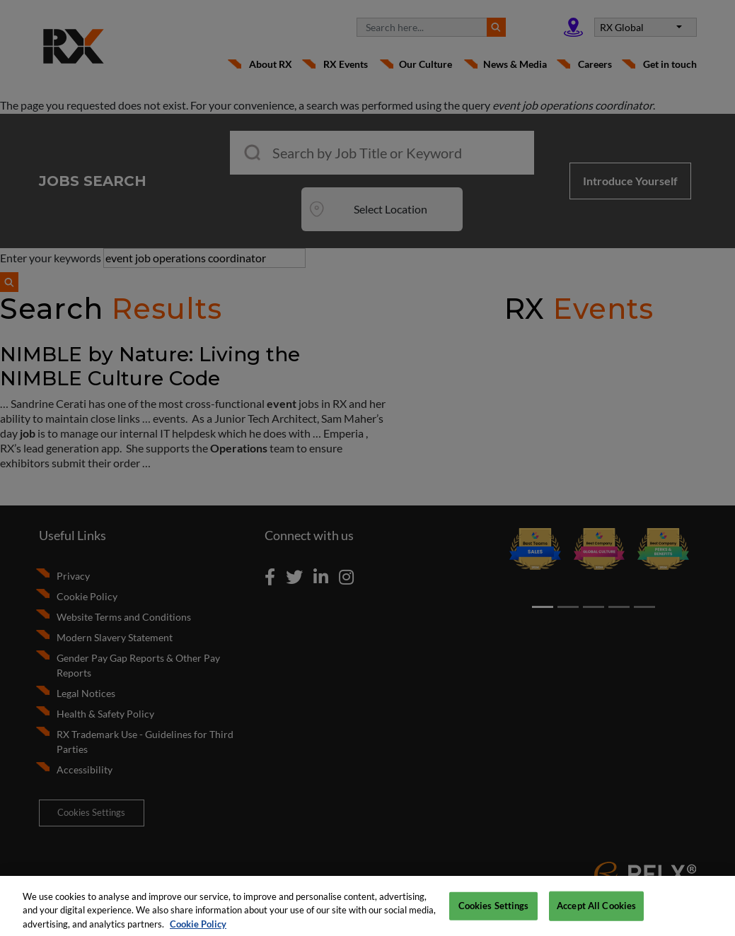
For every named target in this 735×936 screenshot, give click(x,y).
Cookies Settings (493, 910)
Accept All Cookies (596, 910)
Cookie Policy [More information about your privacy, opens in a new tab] (198, 929)
